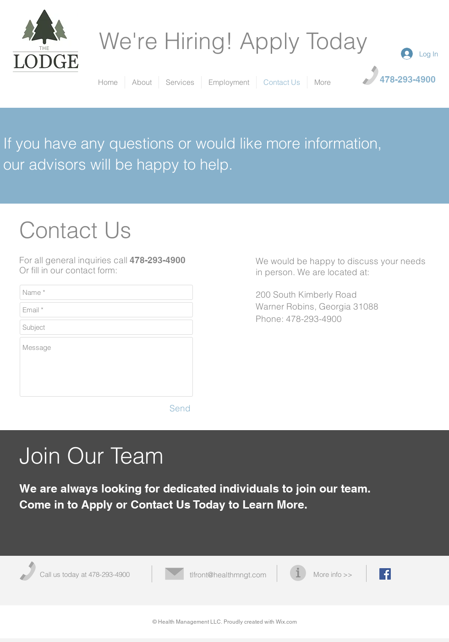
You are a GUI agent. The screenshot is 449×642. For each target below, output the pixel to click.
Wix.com (286, 622)
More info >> (332, 574)
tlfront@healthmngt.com (228, 574)
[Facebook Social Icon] (385, 574)
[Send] (180, 408)
